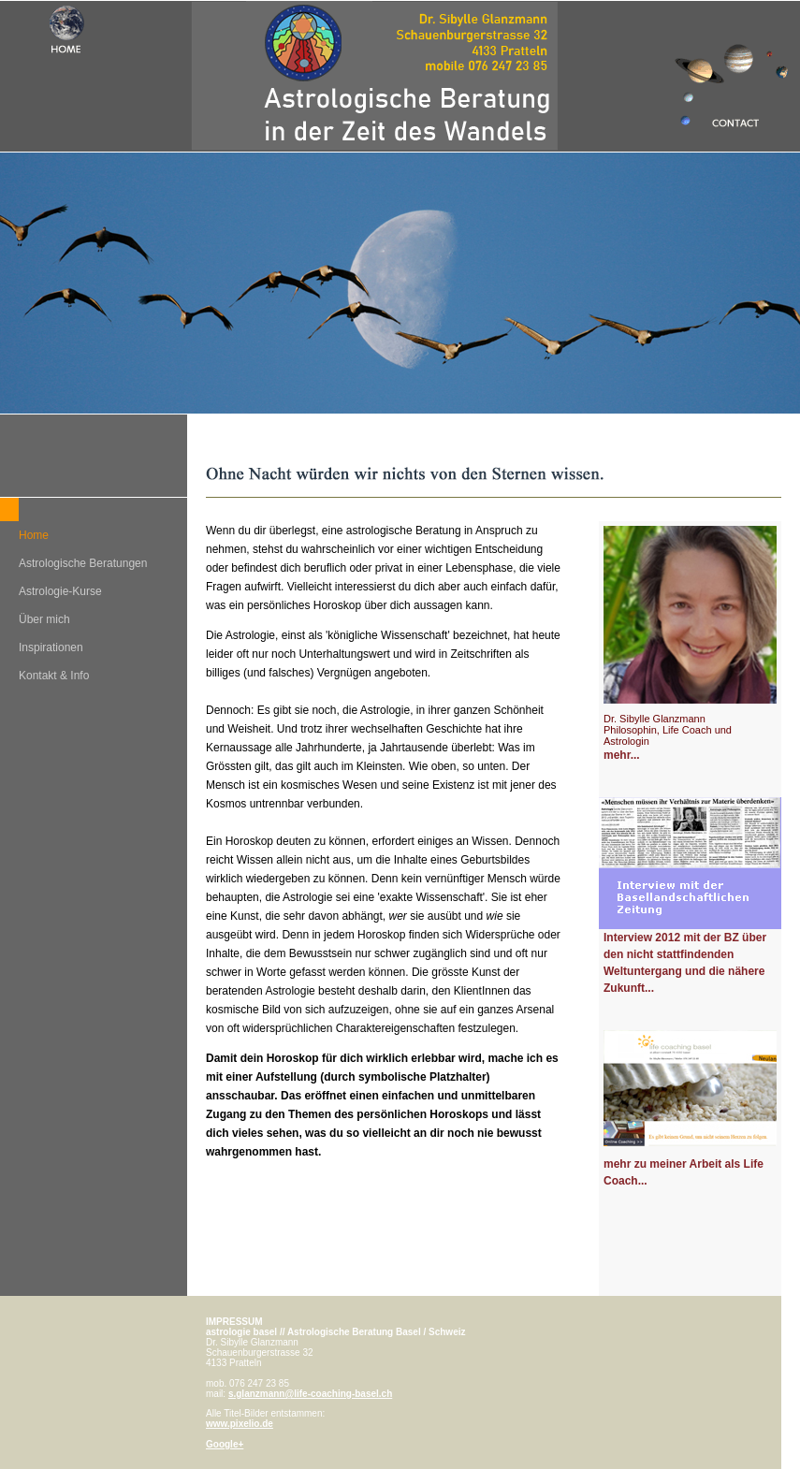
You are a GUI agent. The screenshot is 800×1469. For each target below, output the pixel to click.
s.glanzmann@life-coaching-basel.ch (310, 1394)
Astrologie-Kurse (60, 591)
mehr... (622, 755)
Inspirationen (51, 647)
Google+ (224, 1444)
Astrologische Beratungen (83, 563)
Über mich (44, 619)
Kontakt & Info (54, 675)
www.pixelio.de (239, 1423)
